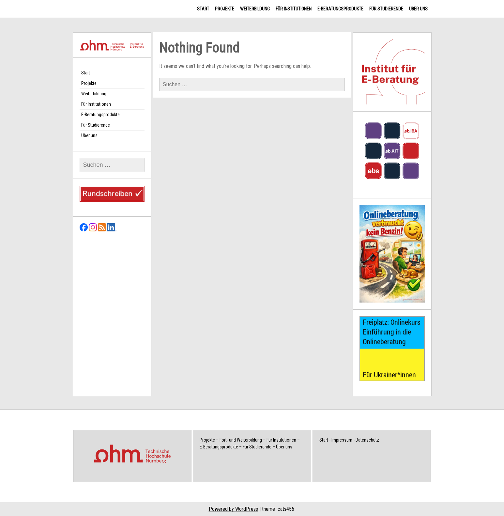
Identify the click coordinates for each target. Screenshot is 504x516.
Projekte (224, 8)
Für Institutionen (294, 8)
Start (203, 8)
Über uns (418, 8)
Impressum (341, 440)
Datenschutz (367, 440)
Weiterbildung (255, 8)
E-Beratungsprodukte (340, 8)
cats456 (286, 509)
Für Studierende (386, 8)
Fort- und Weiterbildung (241, 440)
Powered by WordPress (233, 509)
